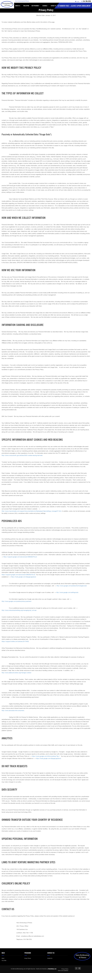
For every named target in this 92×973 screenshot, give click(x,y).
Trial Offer (26, 6)
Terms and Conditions (63, 970)
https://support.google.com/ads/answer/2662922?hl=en (20, 557)
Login (77, 1)
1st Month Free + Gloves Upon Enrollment (73, 6)
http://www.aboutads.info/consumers (13, 710)
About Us (18, 6)
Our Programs (35, 6)
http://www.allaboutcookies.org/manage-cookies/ (16, 672)
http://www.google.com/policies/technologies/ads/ (72, 586)
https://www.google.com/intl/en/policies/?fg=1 (46, 756)
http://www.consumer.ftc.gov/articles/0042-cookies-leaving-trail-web (22, 455)
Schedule (45, 6)
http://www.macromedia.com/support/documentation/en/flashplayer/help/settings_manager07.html (31, 511)
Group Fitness (27, 958)
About (3, 958)
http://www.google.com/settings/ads (67, 592)
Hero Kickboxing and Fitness (22, 1)
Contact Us (53, 6)
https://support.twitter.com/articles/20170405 (15, 641)
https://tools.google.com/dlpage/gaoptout (23, 577)
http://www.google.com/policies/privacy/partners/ (16, 601)
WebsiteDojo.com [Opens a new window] (52, 969)
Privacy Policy (64, 969)
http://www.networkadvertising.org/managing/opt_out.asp (19, 610)
